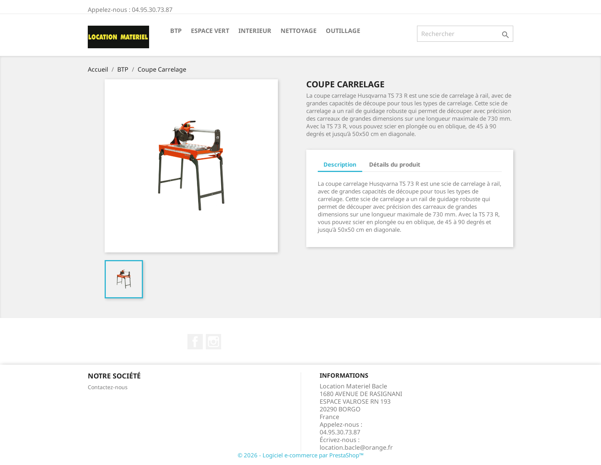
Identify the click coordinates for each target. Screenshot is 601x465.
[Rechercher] (465, 34)
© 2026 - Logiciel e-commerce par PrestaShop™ (301, 455)
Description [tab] (339, 164)
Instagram (213, 341)
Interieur (254, 30)
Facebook (195, 341)
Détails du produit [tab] (394, 164)
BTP (176, 30)
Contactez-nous (108, 387)
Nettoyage (299, 30)
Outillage (343, 30)
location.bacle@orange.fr (356, 447)
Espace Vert (210, 30)
